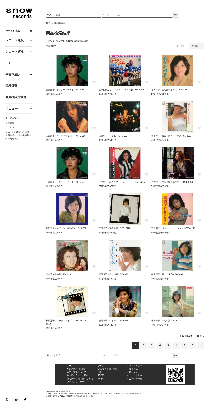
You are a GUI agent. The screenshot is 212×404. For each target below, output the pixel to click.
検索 (176, 15)
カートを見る (18, 30)
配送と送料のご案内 (76, 369)
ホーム (70, 365)
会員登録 (9, 123)
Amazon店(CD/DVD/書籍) (17, 132)
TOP (48, 23)
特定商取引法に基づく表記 (80, 378)
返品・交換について (76, 372)
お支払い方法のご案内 (77, 375)
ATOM (101, 375)
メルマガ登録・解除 (107, 369)
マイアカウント (13, 118)
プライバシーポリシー (77, 382)
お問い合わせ (135, 378)
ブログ (101, 365)
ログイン (9, 127)
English (101, 378)
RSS (100, 372)
